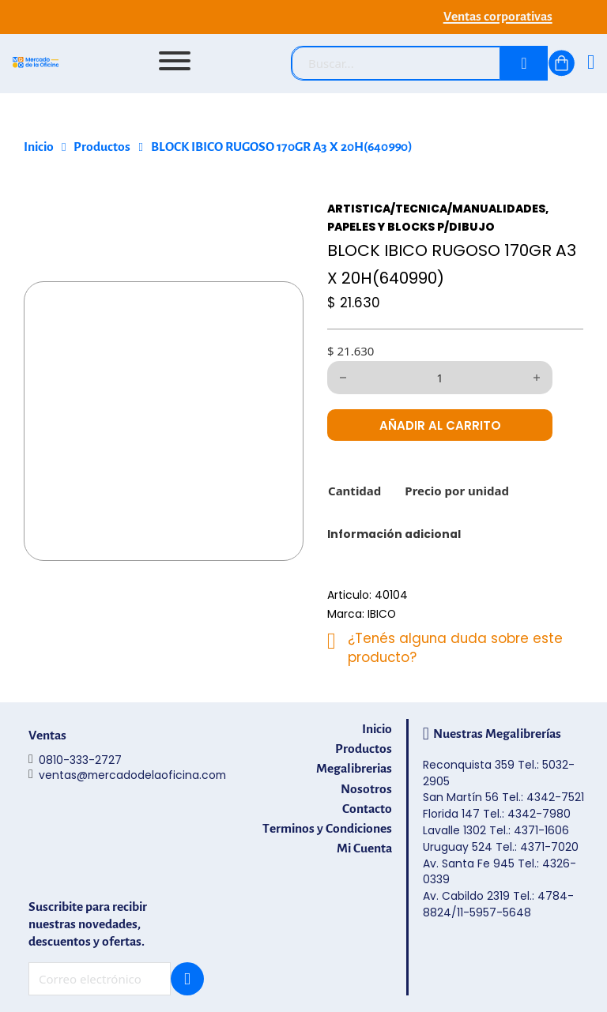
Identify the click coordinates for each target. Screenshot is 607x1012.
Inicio (39, 147)
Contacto (367, 808)
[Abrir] (174, 60)
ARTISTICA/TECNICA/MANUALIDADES (436, 208)
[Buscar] (524, 63)
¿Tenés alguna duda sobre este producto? (455, 648)
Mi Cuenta (364, 848)
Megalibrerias (354, 768)
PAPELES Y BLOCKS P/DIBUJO (411, 227)
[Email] (99, 978)
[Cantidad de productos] (440, 377)
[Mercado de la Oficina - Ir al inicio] (36, 64)
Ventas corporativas (497, 17)
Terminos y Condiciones (327, 828)
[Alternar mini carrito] (561, 63)
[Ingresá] (590, 63)
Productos (102, 147)
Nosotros (366, 789)
